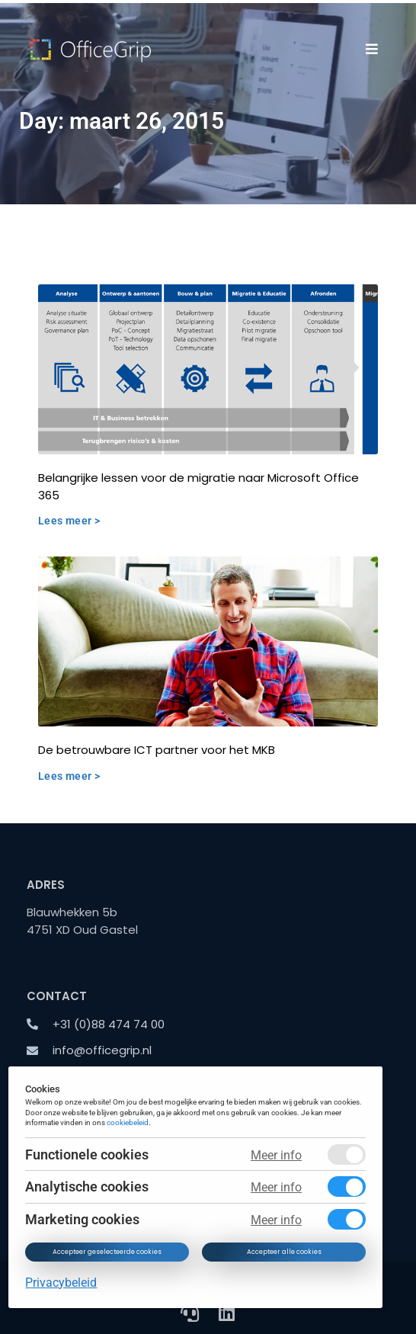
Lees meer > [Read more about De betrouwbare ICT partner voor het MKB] (69, 776)
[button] (372, 49)
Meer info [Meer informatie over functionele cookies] (276, 1155)
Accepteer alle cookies (284, 1251)
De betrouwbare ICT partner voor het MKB (156, 750)
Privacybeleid (62, 1282)
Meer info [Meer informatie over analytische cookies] (276, 1187)
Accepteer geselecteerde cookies (107, 1251)
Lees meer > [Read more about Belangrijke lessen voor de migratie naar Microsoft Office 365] (69, 521)
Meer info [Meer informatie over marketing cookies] (276, 1220)
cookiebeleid (128, 1123)
